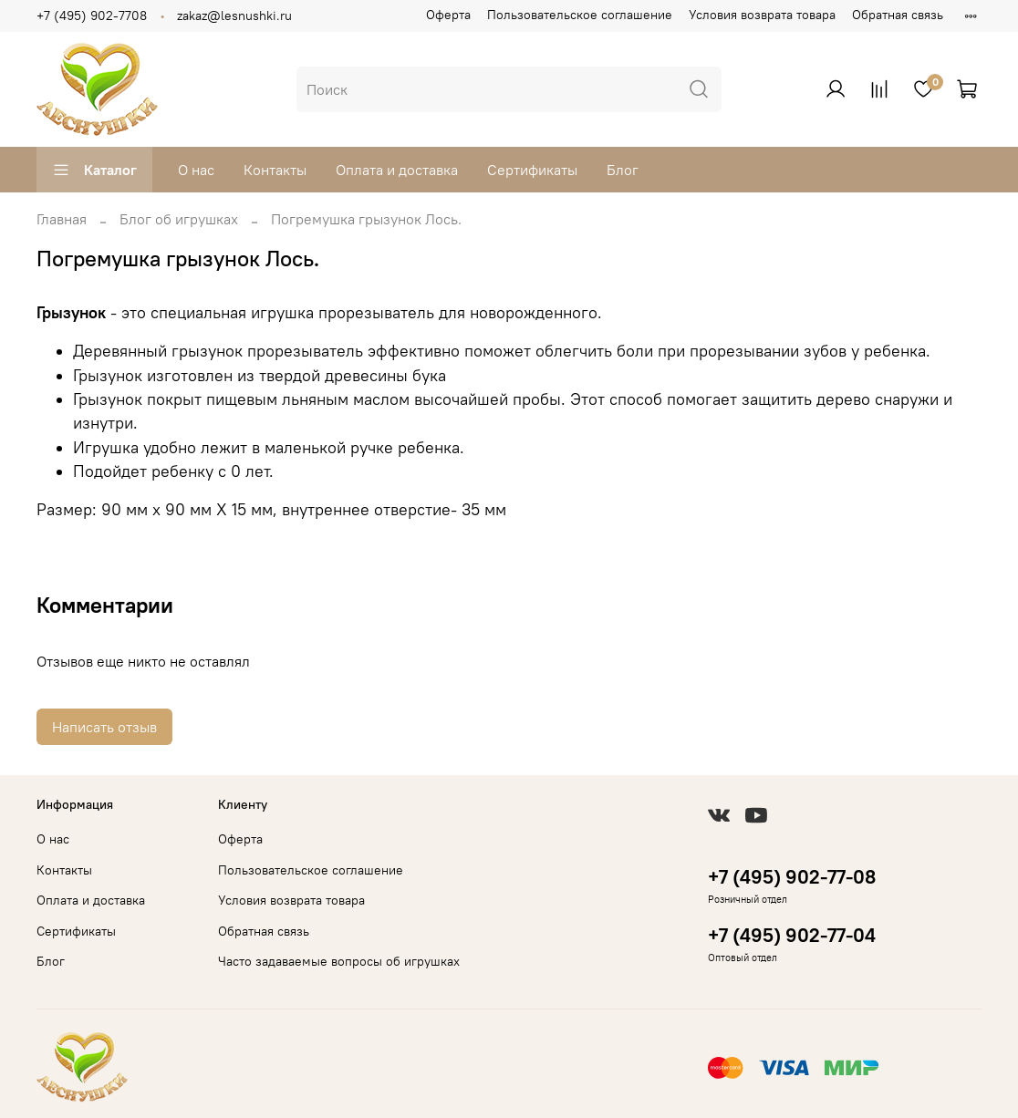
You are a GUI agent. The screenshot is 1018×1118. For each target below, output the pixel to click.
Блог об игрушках (178, 219)
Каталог (94, 169)
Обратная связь (897, 14)
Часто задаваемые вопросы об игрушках (339, 961)
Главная (61, 219)
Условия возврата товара (762, 14)
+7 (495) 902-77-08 (792, 876)
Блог (623, 169)
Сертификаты (532, 169)
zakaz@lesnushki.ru (234, 15)
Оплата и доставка (397, 169)
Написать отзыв (104, 727)
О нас (196, 169)
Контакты (275, 169)
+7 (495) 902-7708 (91, 15)
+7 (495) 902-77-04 (792, 935)
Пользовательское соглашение (579, 14)
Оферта (448, 14)
